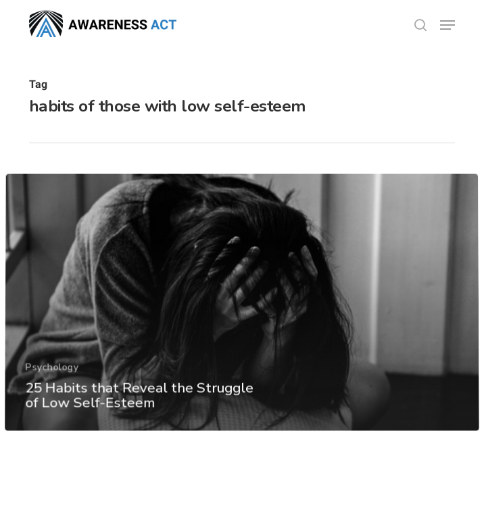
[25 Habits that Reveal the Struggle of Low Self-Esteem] (242, 322)
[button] (447, 25)
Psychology (51, 386)
